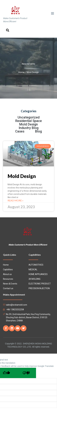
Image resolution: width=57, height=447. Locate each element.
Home (21, 72)
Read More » (15, 200)
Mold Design (22, 176)
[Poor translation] (26, 373)
